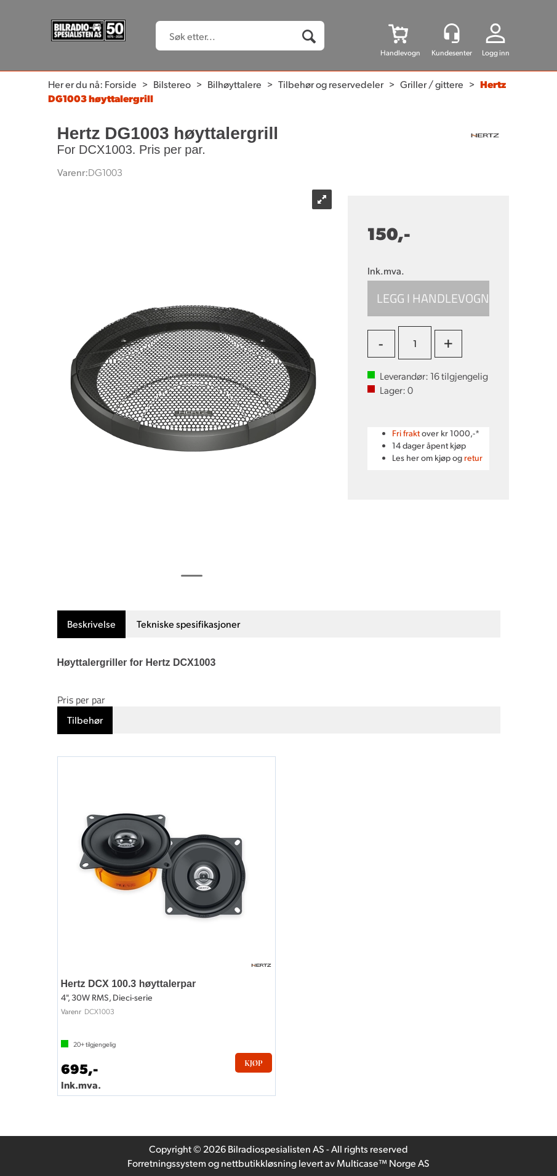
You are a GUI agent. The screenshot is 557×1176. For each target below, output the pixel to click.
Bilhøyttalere (234, 84)
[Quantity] (414, 342)
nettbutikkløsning (259, 1162)
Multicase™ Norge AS (383, 1162)
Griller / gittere (431, 84)
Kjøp (428, 298)
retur (473, 457)
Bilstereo (172, 84)
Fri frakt (406, 433)
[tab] (91, 624)
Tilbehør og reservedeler (330, 84)
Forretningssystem (166, 1162)
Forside (121, 84)
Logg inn (496, 52)
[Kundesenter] (452, 33)
